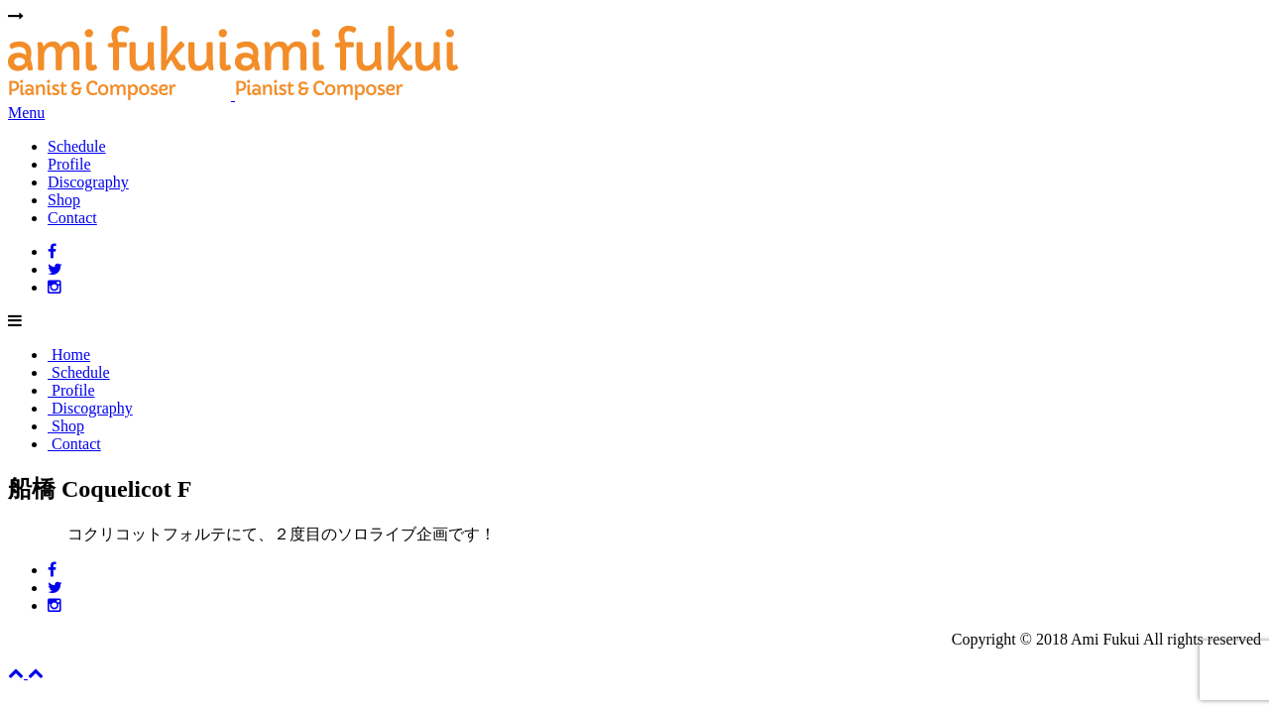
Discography (88, 182)
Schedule (77, 146)
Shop (64, 199)
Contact (72, 217)
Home (69, 354)
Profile (69, 164)
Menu (26, 112)
